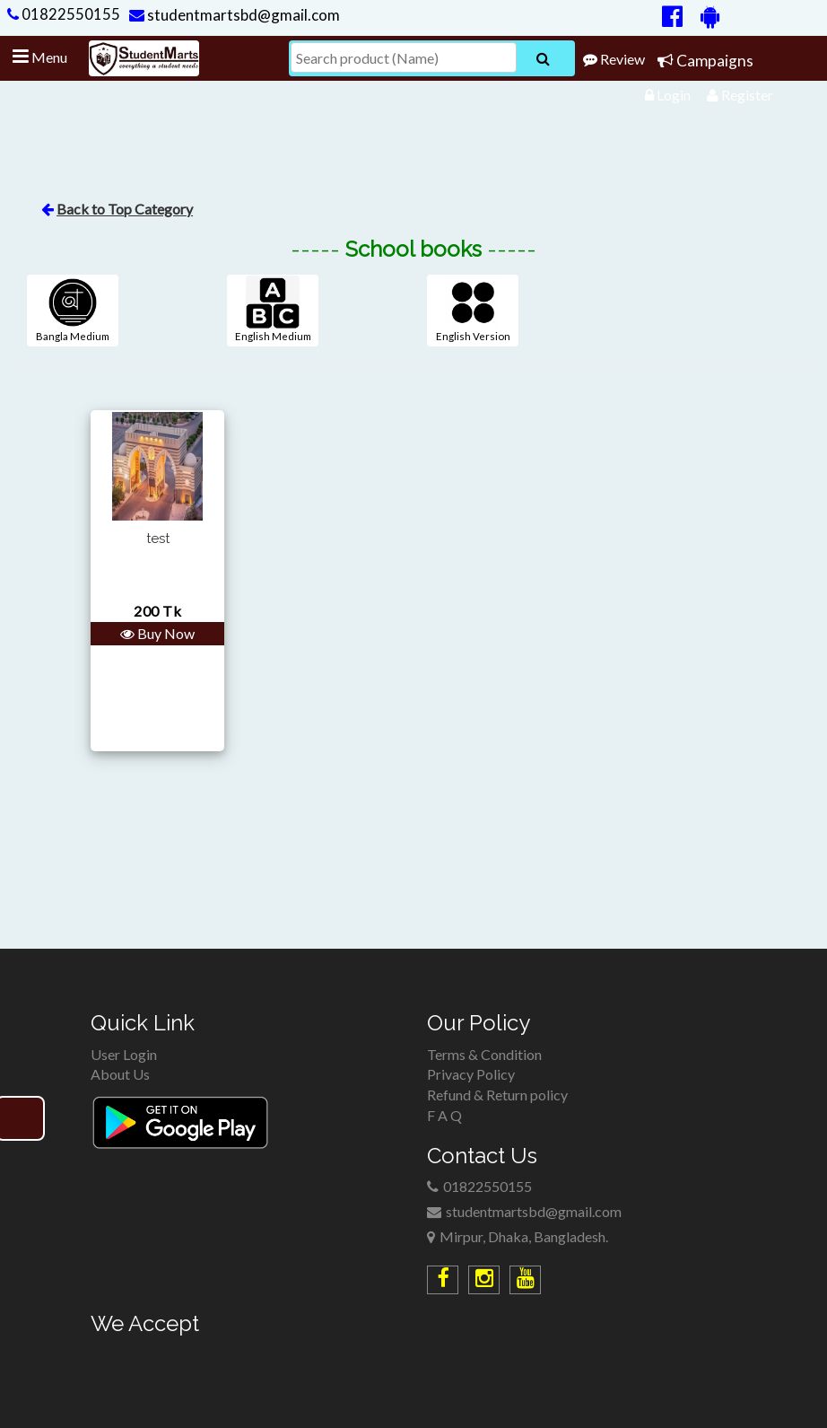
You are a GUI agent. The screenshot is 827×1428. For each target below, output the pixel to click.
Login (668, 94)
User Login (124, 1054)
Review (614, 58)
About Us (120, 1073)
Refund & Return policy (497, 1094)
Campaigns (705, 60)
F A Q (444, 1115)
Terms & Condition (484, 1054)
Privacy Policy (471, 1073)
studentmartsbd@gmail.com (234, 14)
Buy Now (157, 633)
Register (740, 94)
